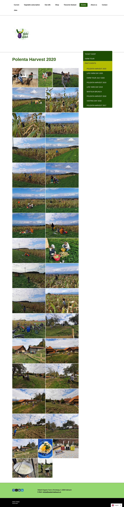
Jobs (15, 10)
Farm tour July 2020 (96, 78)
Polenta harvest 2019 (96, 82)
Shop (57, 5)
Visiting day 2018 (94, 101)
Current (16, 5)
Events (83, 5)
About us (94, 5)
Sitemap (17, 501)
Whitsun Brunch (94, 92)
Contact (104, 5)
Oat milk (47, 5)
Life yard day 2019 (95, 87)
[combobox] (116, 505)
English (115, 505)
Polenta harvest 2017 (96, 105)
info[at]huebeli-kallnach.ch (52, 492)
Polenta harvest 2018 (96, 96)
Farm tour (89, 59)
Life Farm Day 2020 (95, 73)
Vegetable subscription (32, 5)
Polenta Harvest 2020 (96, 69)
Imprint (13, 501)
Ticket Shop (90, 54)
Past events (90, 63)
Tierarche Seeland (70, 5)
